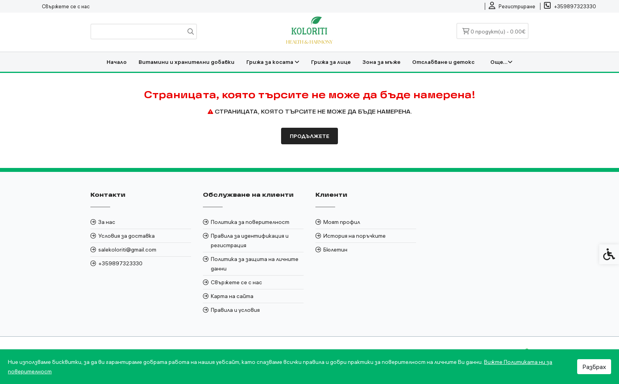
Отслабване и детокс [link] (443, 61)
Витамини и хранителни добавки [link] (186, 61)
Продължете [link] (309, 136)
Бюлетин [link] (335, 249)
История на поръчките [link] (354, 235)
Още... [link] (501, 61)
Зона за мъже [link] (381, 61)
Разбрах (594, 367)
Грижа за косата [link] (272, 61)
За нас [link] (106, 222)
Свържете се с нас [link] (66, 6)
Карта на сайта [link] (232, 296)
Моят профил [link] (341, 222)
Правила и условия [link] (235, 309)
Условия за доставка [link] (126, 235)
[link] (512, 6)
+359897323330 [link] (120, 263)
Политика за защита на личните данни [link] (254, 263)
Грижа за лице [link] (331, 61)
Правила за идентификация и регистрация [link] (250, 240)
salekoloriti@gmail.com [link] (127, 249)
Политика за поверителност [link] (250, 222)
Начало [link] (117, 61)
